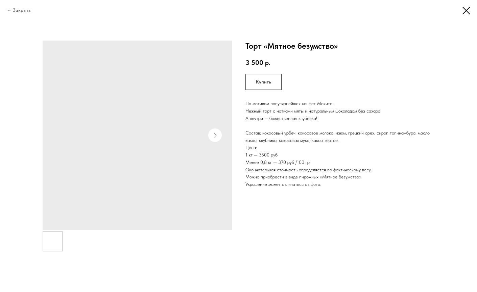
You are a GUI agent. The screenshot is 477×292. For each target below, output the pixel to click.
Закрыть (21, 10)
